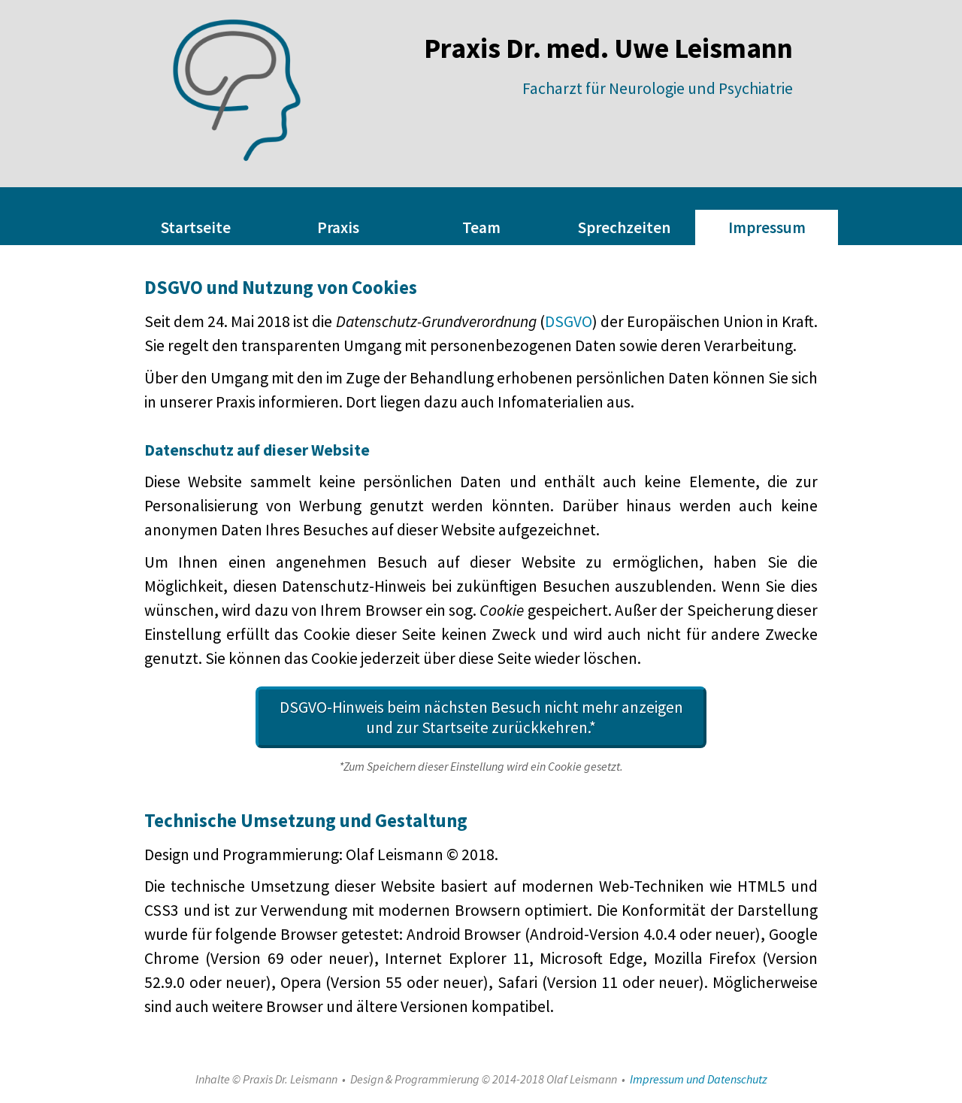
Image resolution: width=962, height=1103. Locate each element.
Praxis (338, 227)
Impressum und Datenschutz (698, 1078)
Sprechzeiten (624, 227)
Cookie (501, 610)
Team (481, 227)
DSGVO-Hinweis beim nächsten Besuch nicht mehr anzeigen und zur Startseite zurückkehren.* (481, 717)
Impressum (767, 227)
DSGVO (568, 321)
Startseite (196, 227)
